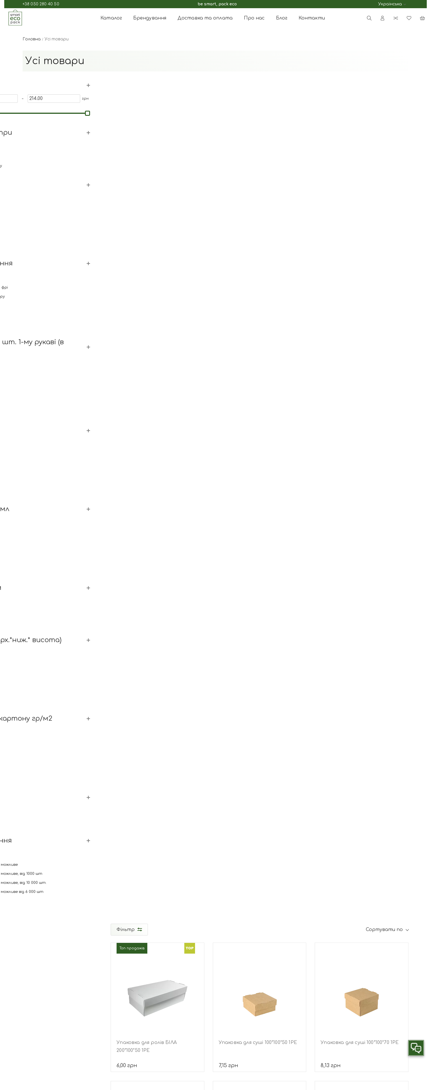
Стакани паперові (271, 991)
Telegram (76, 1001)
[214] (78, 98)
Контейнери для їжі (272, 1001)
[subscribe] (357, 1008)
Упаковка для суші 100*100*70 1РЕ (360, 199)
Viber (71, 1009)
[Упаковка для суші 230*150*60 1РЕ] (260, 559)
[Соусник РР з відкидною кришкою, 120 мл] (260, 421)
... (224, 801)
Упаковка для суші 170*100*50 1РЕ (156, 337)
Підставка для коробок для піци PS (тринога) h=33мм (259, 756)
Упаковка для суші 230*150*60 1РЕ (259, 614)
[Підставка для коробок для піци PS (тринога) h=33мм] (260, 698)
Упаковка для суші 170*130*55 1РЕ (360, 475)
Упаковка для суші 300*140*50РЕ (155, 752)
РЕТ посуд (263, 1037)
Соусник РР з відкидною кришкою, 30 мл (249, 341)
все (309, 801)
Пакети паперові (270, 1019)
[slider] (25, 112)
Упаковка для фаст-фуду (278, 1010)
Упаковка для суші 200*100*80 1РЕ (360, 614)
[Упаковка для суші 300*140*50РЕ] (158, 698)
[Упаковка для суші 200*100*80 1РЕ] (361, 559)
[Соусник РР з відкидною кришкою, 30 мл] (260, 282)
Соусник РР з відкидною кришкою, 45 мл (350, 341)
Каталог (111, 18)
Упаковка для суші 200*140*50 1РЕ (157, 614)
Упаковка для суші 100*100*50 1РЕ (258, 199)
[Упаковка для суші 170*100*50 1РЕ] (158, 282)
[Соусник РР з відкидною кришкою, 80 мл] (158, 421)
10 (267, 801)
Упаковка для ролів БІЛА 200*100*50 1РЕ (147, 203)
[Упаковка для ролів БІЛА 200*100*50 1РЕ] (158, 144)
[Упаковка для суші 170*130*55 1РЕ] (361, 421)
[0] (38, 98)
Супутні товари (269, 1028)
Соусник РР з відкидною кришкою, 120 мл (249, 479)
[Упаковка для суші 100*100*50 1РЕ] (260, 144)
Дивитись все (37, 244)
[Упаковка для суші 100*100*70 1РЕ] (361, 144)
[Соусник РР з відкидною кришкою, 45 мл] (361, 282)
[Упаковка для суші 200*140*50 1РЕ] (158, 559)
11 (281, 801)
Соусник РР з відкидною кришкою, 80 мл (147, 479)
